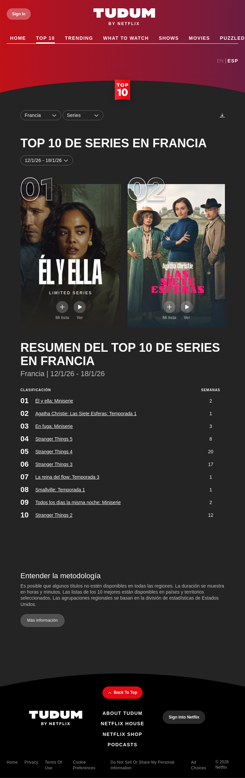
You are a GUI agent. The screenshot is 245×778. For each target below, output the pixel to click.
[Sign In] (19, 14)
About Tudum (122, 713)
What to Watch (126, 38)
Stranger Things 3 (53, 464)
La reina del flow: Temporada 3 (67, 477)
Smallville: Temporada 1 (60, 489)
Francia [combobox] (41, 115)
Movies (199, 38)
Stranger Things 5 (53, 439)
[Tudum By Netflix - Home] (55, 719)
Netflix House (122, 723)
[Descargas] (222, 115)
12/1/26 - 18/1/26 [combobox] (47, 160)
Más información (42, 620)
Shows (169, 38)
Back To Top (122, 692)
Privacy (31, 762)
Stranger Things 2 (53, 515)
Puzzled (232, 38)
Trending (79, 38)
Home (18, 38)
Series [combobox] (83, 115)
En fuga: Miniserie (54, 426)
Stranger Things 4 (53, 451)
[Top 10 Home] (122, 90)
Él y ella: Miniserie (54, 401)
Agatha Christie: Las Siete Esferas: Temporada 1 (85, 413)
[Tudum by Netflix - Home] (124, 17)
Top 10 (45, 38)
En (220, 60)
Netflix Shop (123, 734)
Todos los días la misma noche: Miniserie (77, 502)
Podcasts (123, 744)
